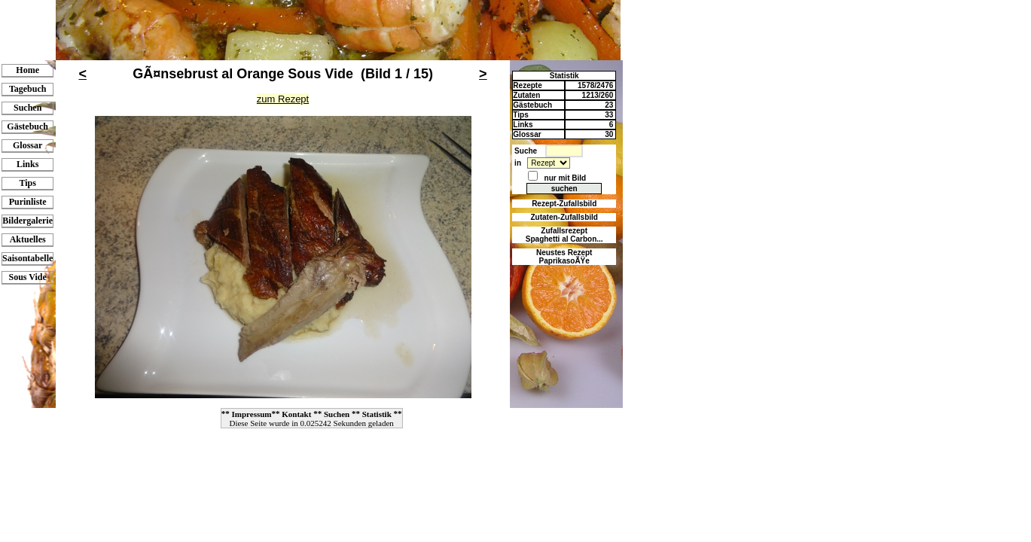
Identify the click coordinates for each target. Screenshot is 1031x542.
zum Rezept (283, 99)
